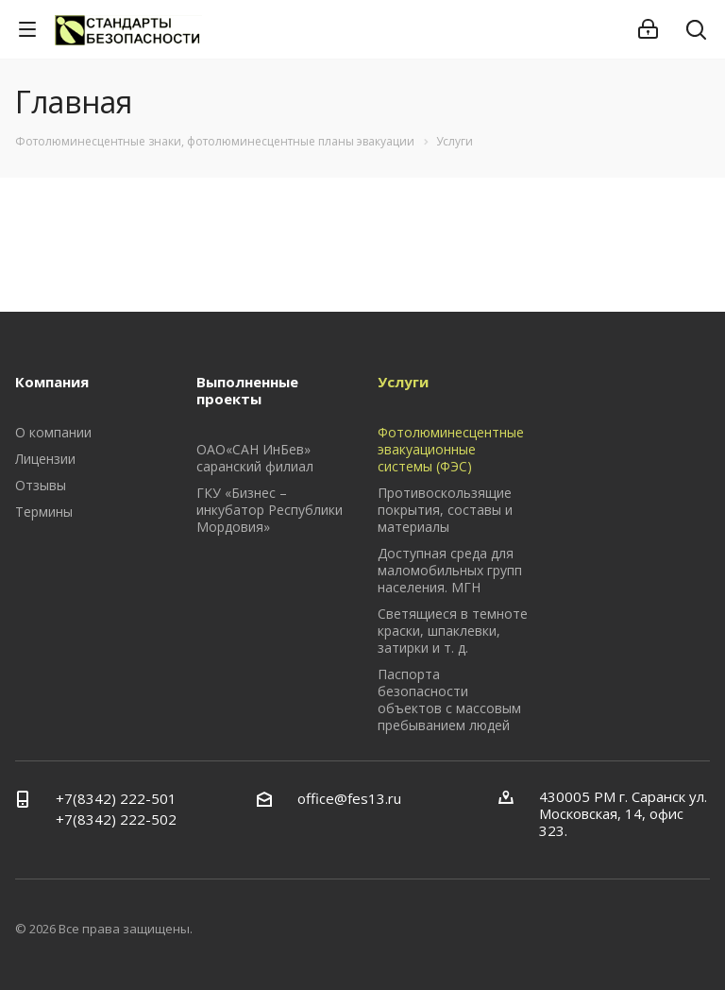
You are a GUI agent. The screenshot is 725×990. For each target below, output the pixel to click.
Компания (52, 381)
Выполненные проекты (247, 390)
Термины (44, 512)
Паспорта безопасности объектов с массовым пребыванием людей (449, 699)
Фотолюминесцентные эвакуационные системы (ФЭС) (451, 449)
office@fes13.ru (349, 798)
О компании (53, 432)
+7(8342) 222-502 (116, 819)
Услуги (403, 381)
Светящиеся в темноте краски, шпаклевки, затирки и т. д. (453, 631)
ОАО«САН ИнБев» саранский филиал (254, 457)
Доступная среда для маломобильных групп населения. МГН (450, 570)
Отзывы (40, 485)
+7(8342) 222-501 (116, 798)
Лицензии (45, 459)
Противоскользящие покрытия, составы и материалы (445, 510)
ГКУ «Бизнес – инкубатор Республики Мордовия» (269, 510)
